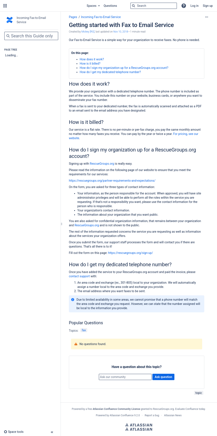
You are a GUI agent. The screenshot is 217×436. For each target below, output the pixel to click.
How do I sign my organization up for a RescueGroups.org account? (124, 67)
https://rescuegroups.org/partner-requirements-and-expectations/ (112, 180)
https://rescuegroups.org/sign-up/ (130, 253)
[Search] (133, 5)
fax (84, 330)
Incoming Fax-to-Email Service (101, 17)
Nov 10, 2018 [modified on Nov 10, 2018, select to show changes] (120, 31)
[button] (5, 5)
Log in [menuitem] (195, 5)
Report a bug (152, 415)
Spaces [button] (91, 5)
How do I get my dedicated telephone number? (110, 72)
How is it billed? (90, 63)
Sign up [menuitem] (208, 5)
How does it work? (92, 59)
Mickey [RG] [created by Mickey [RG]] (87, 31)
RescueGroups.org (102, 163)
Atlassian (138, 425)
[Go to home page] (46, 5)
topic (198, 393)
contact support (79, 276)
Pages (73, 17)
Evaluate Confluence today (190, 409)
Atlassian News (173, 415)
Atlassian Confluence (122, 415)
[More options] (207, 17)
